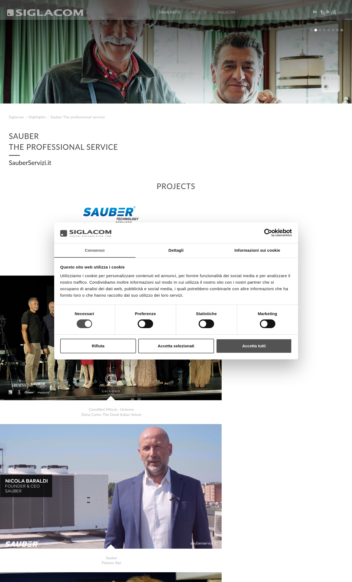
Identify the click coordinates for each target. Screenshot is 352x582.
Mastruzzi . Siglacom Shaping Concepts (52, 504)
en (332, 14)
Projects (198, 14)
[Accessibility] (118, 574)
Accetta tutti (254, 346)
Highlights (169, 14)
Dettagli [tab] (176, 250)
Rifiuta (98, 346)
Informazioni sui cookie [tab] (257, 250)
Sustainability (89, 528)
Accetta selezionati (176, 346)
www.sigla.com (328, 574)
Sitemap (58, 528)
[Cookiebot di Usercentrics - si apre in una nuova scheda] (268, 233)
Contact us (124, 528)
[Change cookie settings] (84, 574)
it (338, 14)
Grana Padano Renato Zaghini (43, 509)
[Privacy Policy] (22, 574)
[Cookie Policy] (49, 574)
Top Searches (27, 528)
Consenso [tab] (95, 250)
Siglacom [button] (228, 14)
